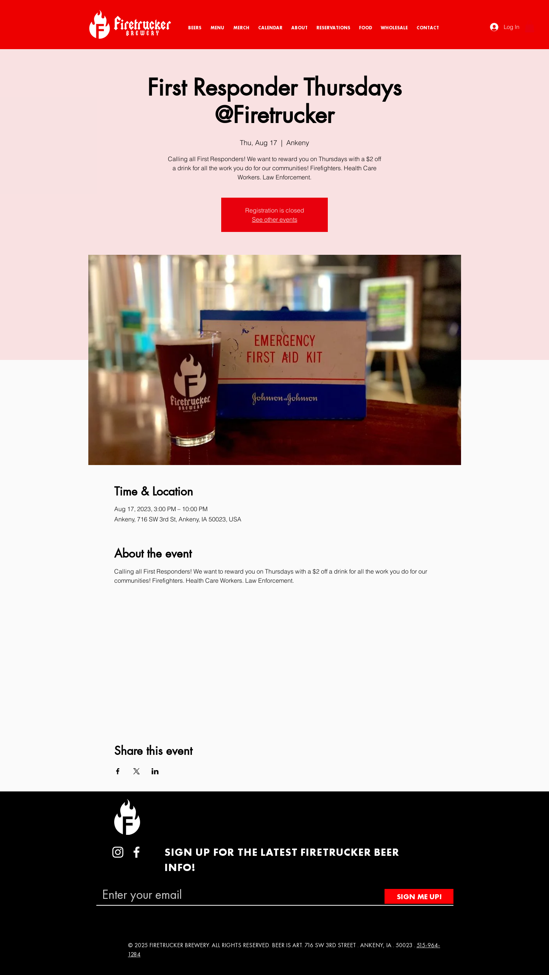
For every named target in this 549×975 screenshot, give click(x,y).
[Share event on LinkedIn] (155, 771)
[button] (530, 26)
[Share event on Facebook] (117, 771)
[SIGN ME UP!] (419, 896)
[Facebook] (136, 852)
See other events (274, 219)
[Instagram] (117, 852)
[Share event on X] (136, 771)
